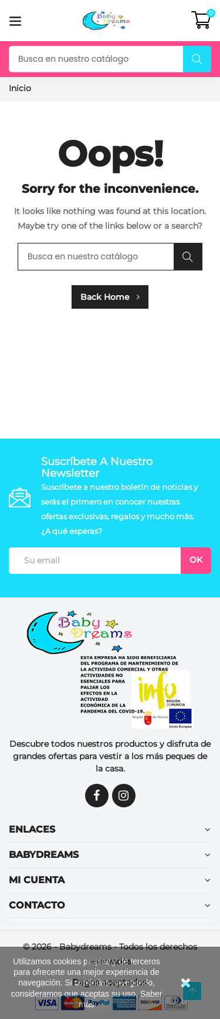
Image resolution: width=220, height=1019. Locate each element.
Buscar (197, 59)
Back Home (110, 297)
